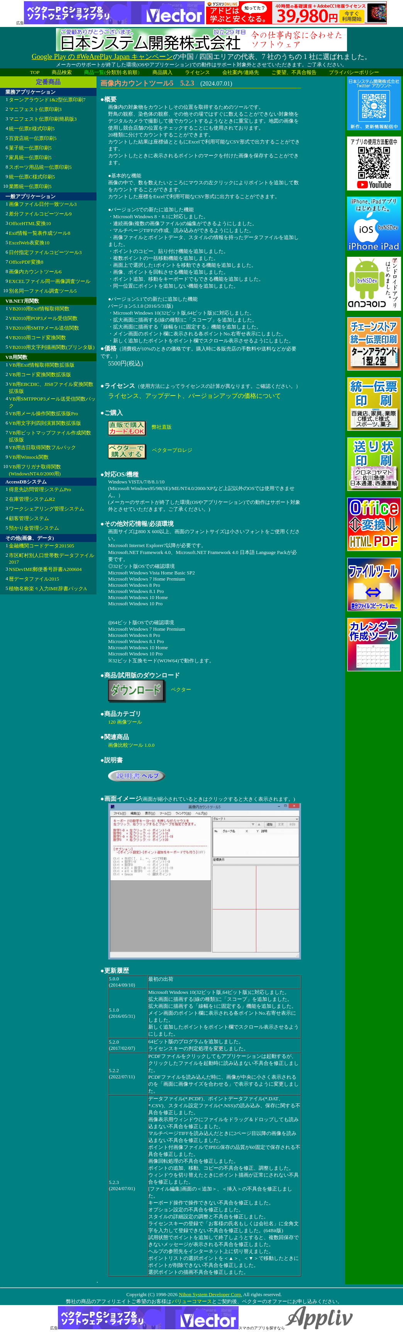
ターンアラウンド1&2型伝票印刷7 (47, 100)
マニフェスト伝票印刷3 (35, 109)
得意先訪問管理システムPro (40, 489)
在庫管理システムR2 (32, 499)
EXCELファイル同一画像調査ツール (49, 281)
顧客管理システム (29, 518)
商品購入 (162, 72)
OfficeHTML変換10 (30, 223)
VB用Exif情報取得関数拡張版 (42, 365)
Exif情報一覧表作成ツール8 (39, 233)
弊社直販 (162, 427)
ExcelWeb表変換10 (29, 243)
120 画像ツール (125, 722)
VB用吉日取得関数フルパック (42, 447)
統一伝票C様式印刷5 (32, 177)
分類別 (113, 72)
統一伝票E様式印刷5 (31, 128)
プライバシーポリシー (354, 72)
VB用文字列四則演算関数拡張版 (45, 423)
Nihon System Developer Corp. (210, 1294)
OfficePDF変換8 (26, 262)
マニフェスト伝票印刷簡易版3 (43, 119)
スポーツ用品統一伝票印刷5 (40, 167)
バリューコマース (191, 1301)
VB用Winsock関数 (29, 457)
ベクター (181, 689)
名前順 (129, 72)
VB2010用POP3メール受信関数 (43, 318)
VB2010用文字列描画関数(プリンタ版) (52, 347)
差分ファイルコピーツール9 (40, 214)
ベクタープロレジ (172, 450)
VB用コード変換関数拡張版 (40, 374)
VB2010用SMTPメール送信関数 (44, 328)
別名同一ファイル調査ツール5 (43, 291)
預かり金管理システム (34, 528)
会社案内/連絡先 (240, 72)
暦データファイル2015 (34, 579)
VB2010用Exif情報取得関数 (39, 309)
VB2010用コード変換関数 (37, 337)
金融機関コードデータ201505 (41, 546)
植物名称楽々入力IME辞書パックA (48, 588)
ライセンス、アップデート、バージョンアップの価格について (194, 395)
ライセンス (197, 72)
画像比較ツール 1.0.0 (131, 745)
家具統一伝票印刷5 (30, 157)
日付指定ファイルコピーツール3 (45, 252)
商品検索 (62, 72)
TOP (34, 72)
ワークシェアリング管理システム (46, 509)
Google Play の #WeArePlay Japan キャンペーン (102, 57)
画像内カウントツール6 (35, 271)
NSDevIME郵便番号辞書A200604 (45, 569)
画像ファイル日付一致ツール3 (43, 204)
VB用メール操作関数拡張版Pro (43, 413)
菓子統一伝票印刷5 (30, 148)
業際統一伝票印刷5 (30, 186)
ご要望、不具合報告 (294, 72)
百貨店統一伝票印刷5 (33, 138)
